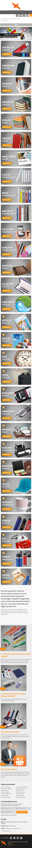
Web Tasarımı (11, 845)
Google (24, 15)
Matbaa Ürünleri (20, 790)
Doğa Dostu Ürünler (21, 788)
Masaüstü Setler (4, 795)
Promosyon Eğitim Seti (6, 794)
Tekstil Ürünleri (4, 790)
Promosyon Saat (20, 795)
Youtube (21, 838)
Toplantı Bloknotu (5, 792)
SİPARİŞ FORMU (4, 20)
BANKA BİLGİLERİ (5, 18)
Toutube (27, 15)
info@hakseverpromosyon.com (12, 828)
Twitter (20, 15)
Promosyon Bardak (20, 797)
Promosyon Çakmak (6, 797)
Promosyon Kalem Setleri (22, 787)
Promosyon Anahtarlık (6, 788)
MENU (17, 24)
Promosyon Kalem (5, 787)
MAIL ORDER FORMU (15, 18)
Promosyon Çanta (20, 792)
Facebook (17, 15)
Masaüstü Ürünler (20, 794)
